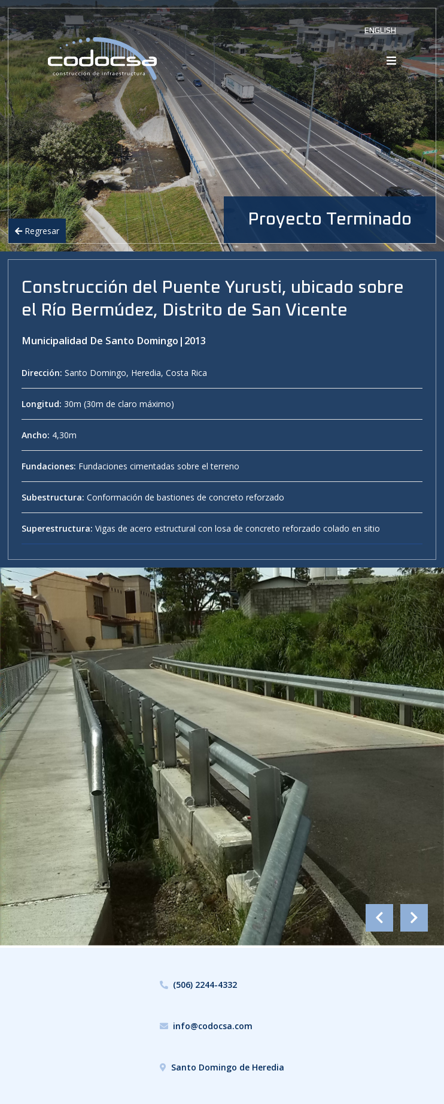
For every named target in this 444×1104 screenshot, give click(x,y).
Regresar (37, 230)
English (380, 30)
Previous (379, 918)
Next (414, 918)
